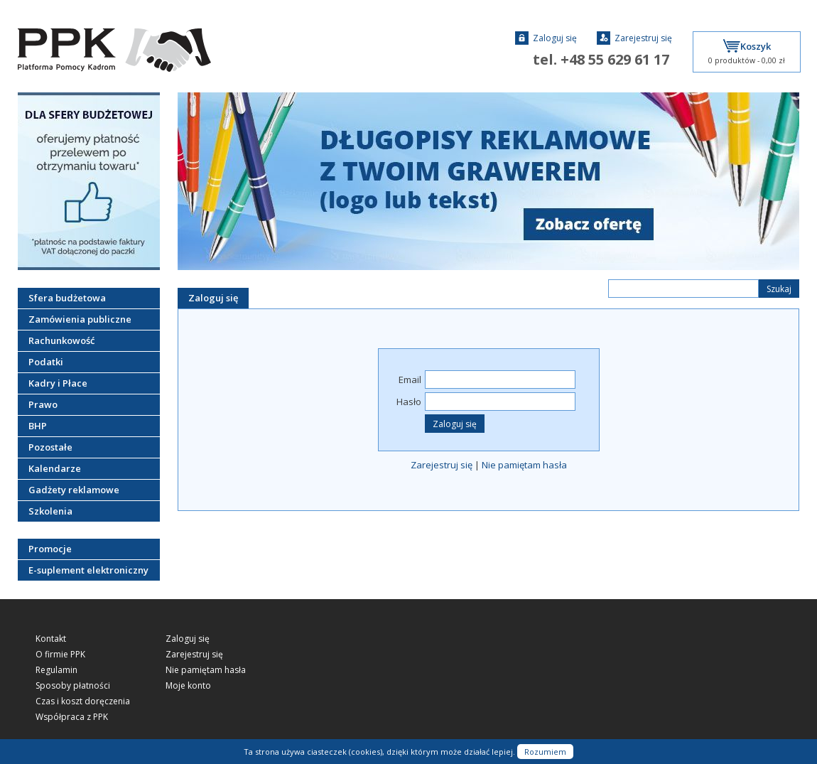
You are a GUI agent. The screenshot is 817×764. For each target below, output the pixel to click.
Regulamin (56, 670)
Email (410, 379)
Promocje (50, 548)
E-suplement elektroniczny (88, 570)
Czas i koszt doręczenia (83, 701)
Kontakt (51, 639)
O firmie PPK (60, 654)
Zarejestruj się (634, 38)
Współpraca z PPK (72, 717)
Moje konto (188, 686)
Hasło (408, 401)
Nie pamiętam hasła (524, 464)
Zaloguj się (546, 38)
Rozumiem (545, 751)
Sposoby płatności (73, 686)
